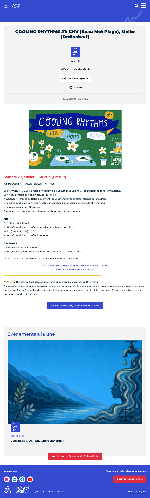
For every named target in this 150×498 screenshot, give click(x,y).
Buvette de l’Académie (29, 281)
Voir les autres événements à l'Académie (75, 456)
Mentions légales (137, 491)
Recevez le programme (130, 479)
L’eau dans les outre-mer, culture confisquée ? (37, 440)
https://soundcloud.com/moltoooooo (27, 235)
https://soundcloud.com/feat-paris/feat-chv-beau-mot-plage (40, 227)
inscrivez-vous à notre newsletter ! (75, 269)
